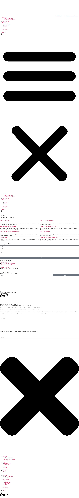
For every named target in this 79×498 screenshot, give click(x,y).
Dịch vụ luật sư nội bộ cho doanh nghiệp (9, 231)
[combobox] (39, 338)
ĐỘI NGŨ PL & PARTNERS (9, 19)
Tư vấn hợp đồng (4, 237)
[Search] (1, 455)
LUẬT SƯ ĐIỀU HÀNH (8, 18)
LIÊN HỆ (3, 32)
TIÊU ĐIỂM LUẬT (7, 24)
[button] (39, 114)
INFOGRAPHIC (7, 25)
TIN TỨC (3, 22)
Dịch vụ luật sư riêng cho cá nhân (8, 226)
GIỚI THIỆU (4, 17)
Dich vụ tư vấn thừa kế (45, 231)
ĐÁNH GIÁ (4, 470)
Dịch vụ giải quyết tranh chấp (47, 220)
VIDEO (5, 26)
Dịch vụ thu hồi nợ (4, 220)
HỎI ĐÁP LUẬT (5, 29)
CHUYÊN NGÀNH (5, 21)
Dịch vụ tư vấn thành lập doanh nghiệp (49, 237)
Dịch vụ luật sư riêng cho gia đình (48, 226)
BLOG (5, 27)
